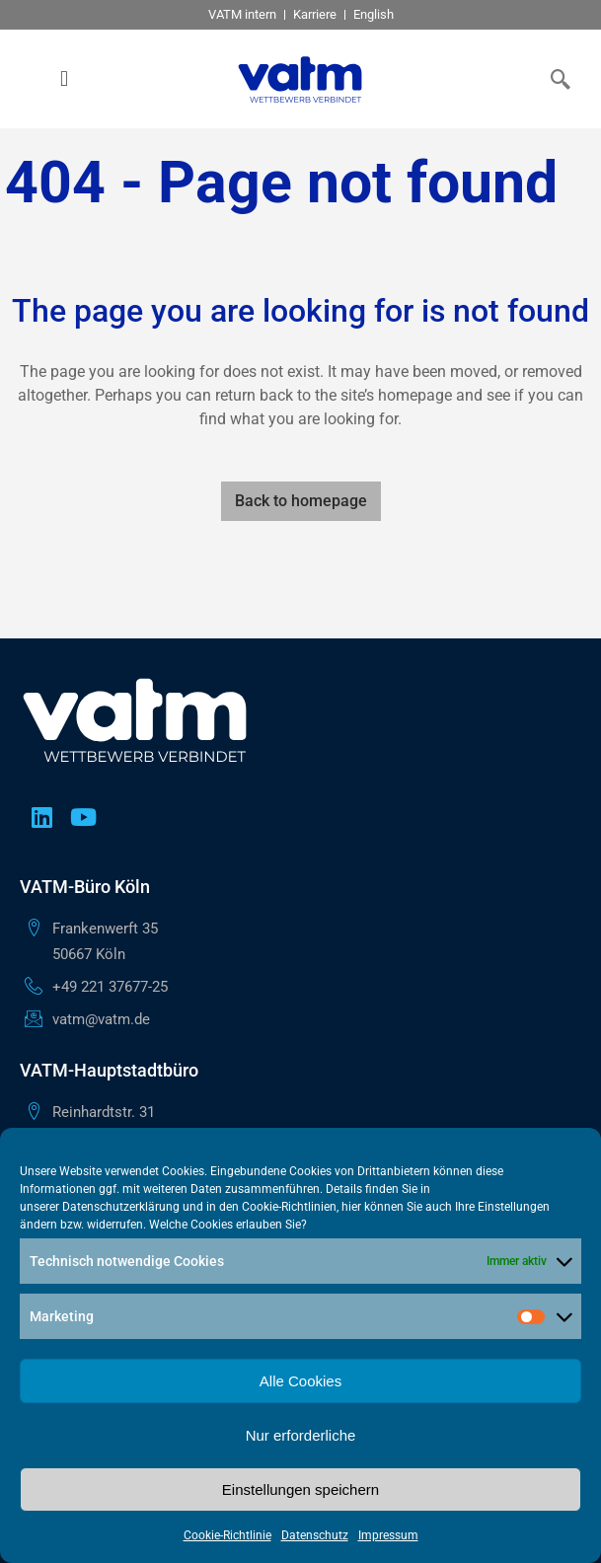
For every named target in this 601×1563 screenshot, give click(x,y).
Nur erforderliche (301, 1435)
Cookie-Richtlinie (227, 1535)
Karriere (315, 14)
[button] (63, 79)
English (373, 14)
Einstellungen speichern (300, 1489)
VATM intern (242, 14)
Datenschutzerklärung (121, 1207)
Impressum (388, 1535)
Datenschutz (314, 1535)
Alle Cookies (300, 1381)
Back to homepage (301, 500)
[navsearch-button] (556, 79)
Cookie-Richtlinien (289, 1207)
